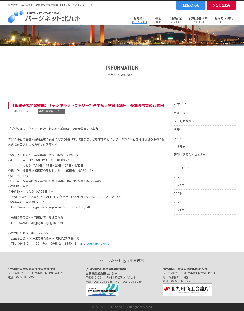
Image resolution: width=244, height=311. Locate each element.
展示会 (178, 138)
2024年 (179, 185)
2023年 (179, 194)
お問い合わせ (191, 5)
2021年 (179, 210)
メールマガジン (184, 121)
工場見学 (179, 146)
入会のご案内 (221, 5)
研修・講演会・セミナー (190, 154)
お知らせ (179, 113)
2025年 (179, 177)
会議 (177, 130)
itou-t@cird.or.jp (97, 243)
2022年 (179, 202)
